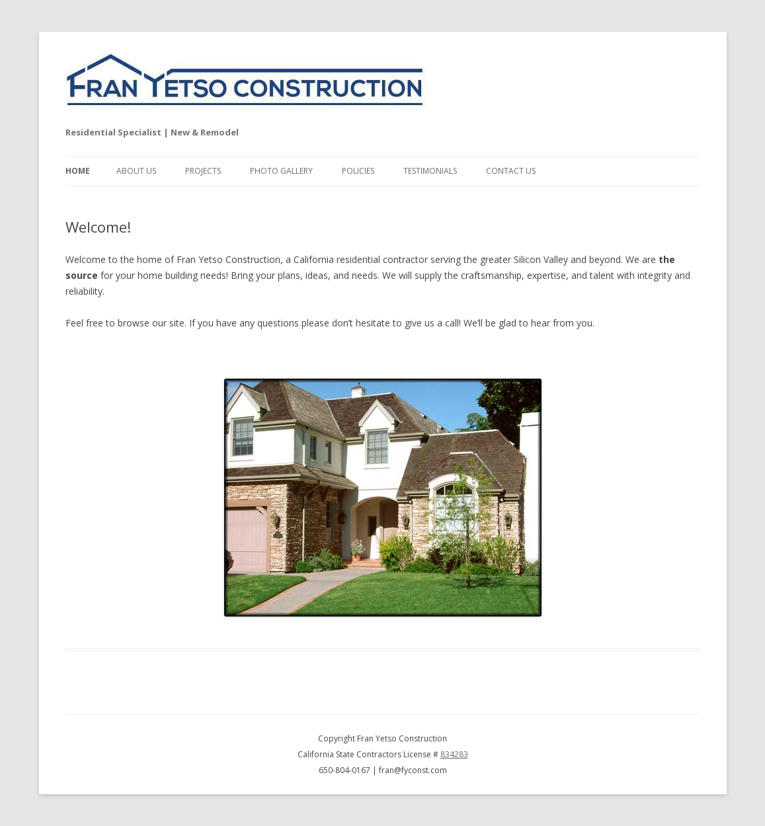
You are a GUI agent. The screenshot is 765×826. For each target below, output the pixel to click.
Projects (203, 170)
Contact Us (511, 170)
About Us (136, 170)
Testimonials (430, 170)
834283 (454, 754)
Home (77, 170)
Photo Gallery (281, 170)
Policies (358, 170)
